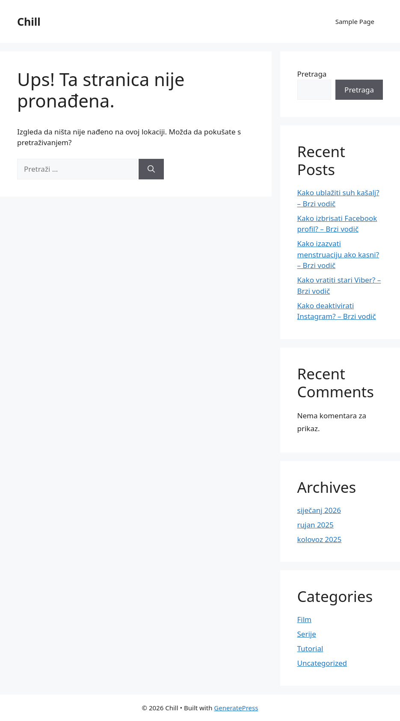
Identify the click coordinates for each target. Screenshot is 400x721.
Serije (306, 634)
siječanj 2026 (319, 510)
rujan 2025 (315, 525)
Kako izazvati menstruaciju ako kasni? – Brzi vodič (338, 254)
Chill (29, 21)
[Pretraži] (151, 169)
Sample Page (354, 21)
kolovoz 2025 (319, 539)
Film (304, 619)
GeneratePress (236, 707)
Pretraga (312, 74)
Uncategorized (322, 663)
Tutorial (310, 648)
